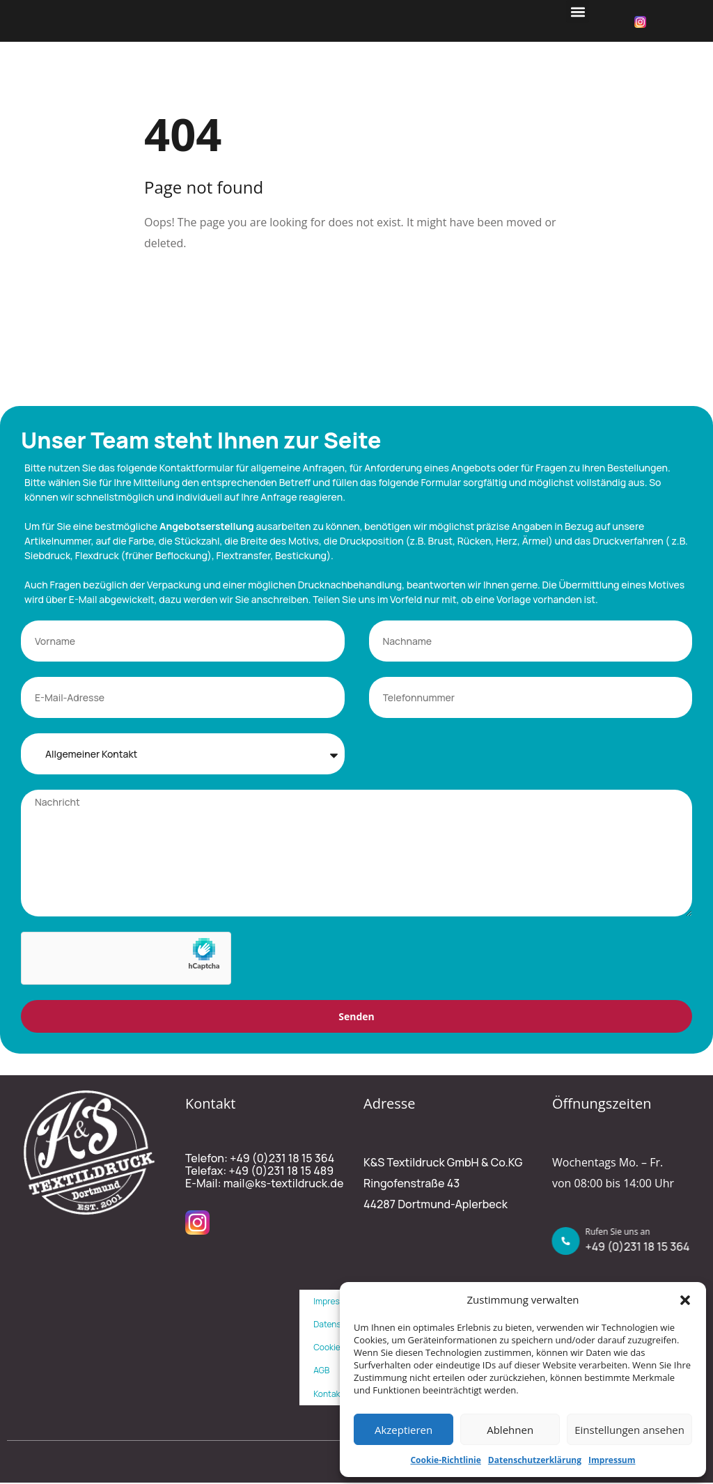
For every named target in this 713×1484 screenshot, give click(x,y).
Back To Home (198, 288)
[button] (685, 1300)
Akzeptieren (403, 1430)
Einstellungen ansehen (629, 1430)
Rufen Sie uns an (621, 1233)
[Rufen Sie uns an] (569, 1242)
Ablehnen (510, 1430)
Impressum (612, 1460)
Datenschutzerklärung (534, 1460)
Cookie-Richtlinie (445, 1460)
